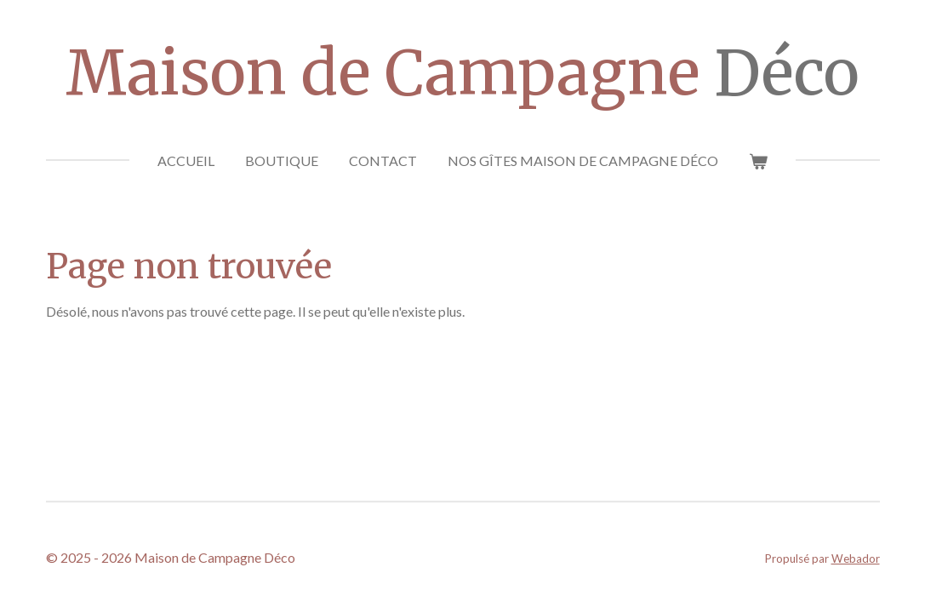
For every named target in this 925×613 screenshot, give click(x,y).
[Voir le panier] (758, 160)
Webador (855, 558)
